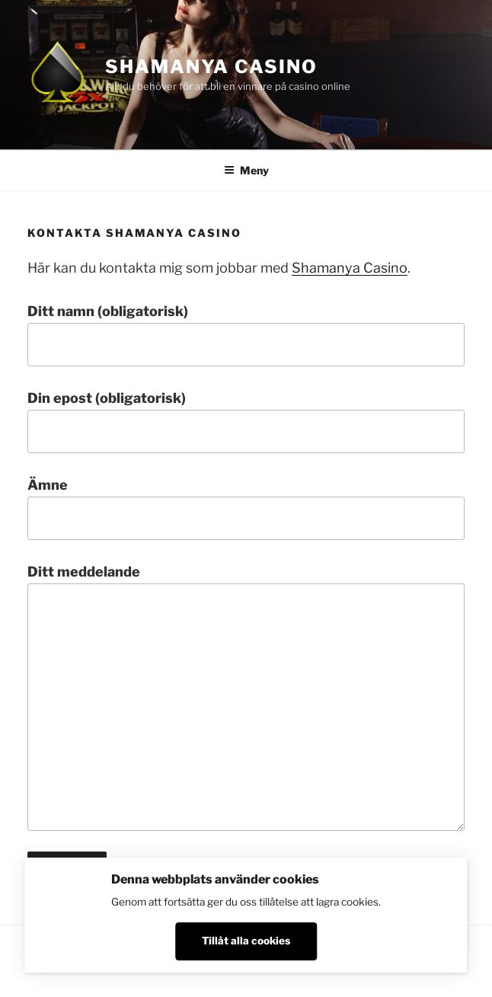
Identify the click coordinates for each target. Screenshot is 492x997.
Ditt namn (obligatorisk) (246, 334)
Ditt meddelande (246, 698)
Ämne (246, 508)
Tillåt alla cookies (246, 941)
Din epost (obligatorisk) (246, 421)
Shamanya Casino (211, 67)
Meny (246, 170)
